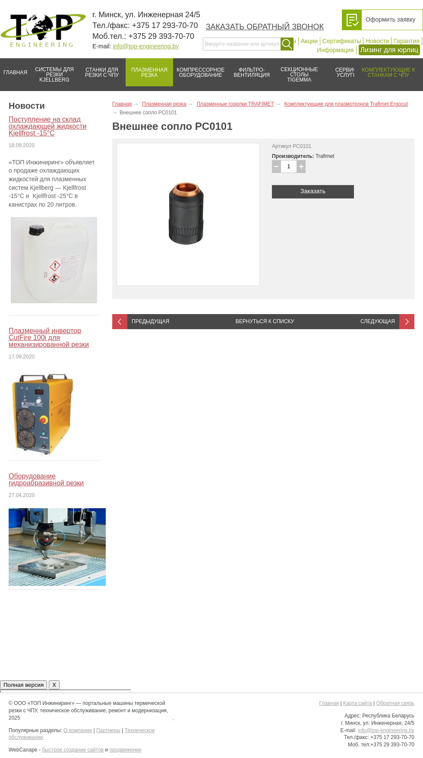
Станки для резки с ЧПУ (98, 69)
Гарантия (407, 41)
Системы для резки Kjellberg (52, 70)
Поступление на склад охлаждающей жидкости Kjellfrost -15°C (47, 126)
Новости (377, 41)
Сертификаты (341, 41)
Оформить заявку (391, 19)
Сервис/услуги (346, 72)
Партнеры (108, 730)
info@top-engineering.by (146, 46)
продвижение (126, 750)
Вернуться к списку (265, 321)
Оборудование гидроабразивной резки (46, 479)
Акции (309, 41)
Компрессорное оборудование (198, 69)
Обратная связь (395, 703)
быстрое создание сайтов (73, 750)
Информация (335, 50)
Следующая (377, 321)
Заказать (312, 191)
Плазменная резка (146, 69)
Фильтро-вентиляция (249, 69)
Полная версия (23, 685)
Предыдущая (150, 321)
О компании (77, 730)
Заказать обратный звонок (265, 26)
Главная (13, 69)
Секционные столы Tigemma (296, 70)
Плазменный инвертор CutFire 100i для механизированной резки (49, 337)
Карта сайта (357, 703)
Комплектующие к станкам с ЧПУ (384, 69)
